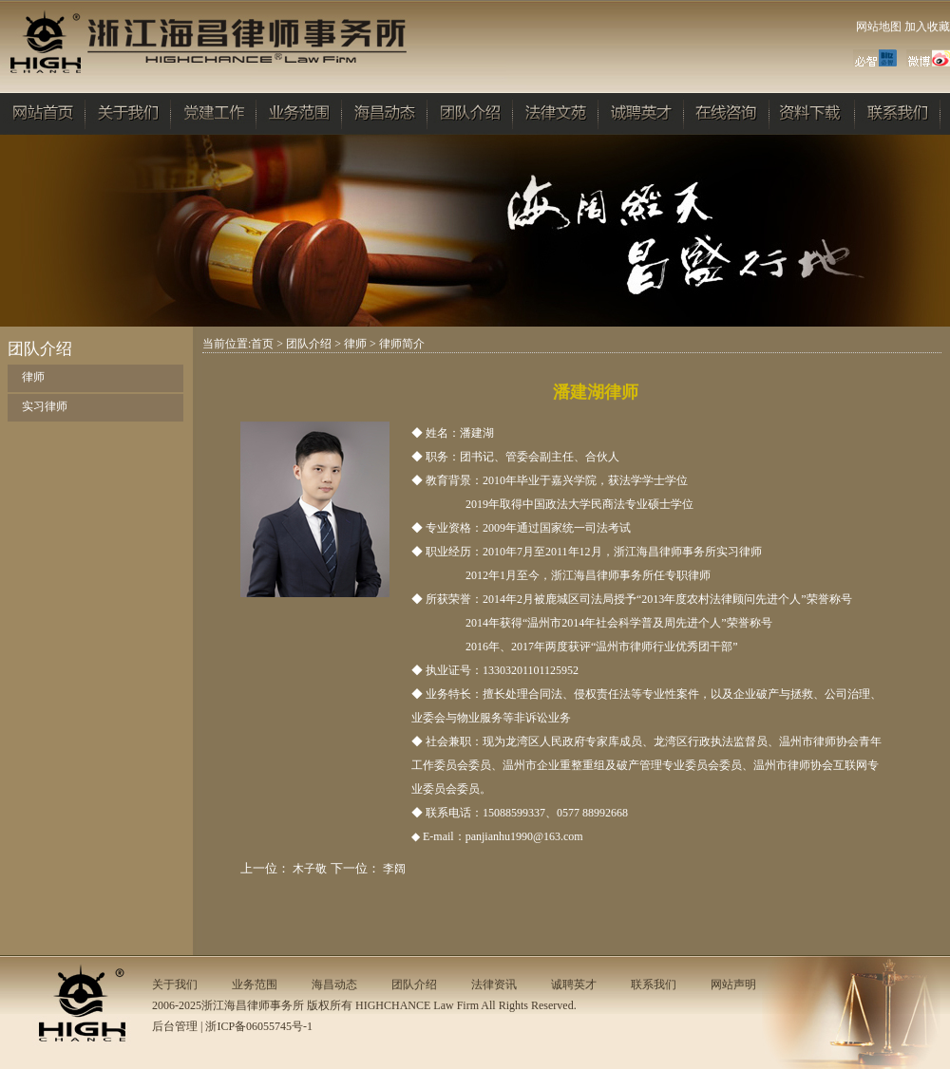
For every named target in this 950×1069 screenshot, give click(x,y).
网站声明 (733, 984)
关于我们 (175, 984)
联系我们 (653, 984)
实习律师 (44, 406)
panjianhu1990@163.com (524, 836)
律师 (33, 377)
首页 (262, 343)
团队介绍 (309, 343)
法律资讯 (494, 984)
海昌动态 (334, 984)
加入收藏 (927, 26)
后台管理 (175, 1026)
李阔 (394, 868)
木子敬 (310, 868)
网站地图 (879, 26)
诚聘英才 (574, 984)
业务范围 (254, 984)
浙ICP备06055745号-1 (259, 1026)
